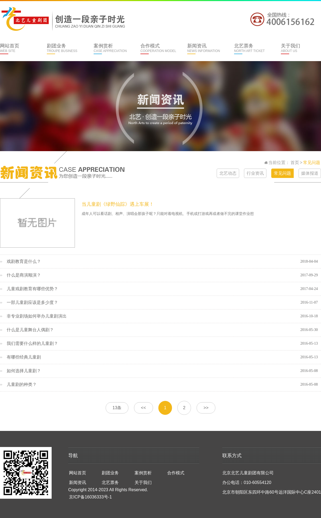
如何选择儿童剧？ (24, 370)
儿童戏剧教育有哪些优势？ (32, 288)
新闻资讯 (205, 48)
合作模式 (158, 48)
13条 (117, 407)
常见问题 (311, 162)
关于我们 (299, 48)
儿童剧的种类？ (22, 384)
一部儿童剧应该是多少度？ (32, 302)
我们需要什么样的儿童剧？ (32, 343)
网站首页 (18, 48)
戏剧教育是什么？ (24, 261)
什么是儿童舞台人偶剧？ (30, 329)
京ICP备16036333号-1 (90, 497)
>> (206, 407)
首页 (295, 162)
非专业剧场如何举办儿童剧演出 (37, 316)
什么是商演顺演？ (24, 275)
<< (143, 407)
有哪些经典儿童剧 (24, 357)
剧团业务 (65, 48)
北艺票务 (252, 48)
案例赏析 (112, 48)
